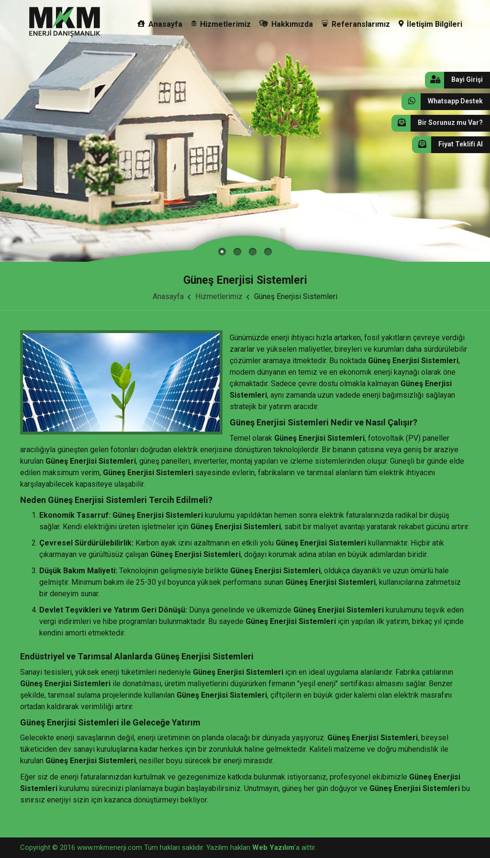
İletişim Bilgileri (431, 24)
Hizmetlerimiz (221, 24)
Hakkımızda (286, 24)
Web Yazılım (273, 847)
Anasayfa (159, 24)
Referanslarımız (356, 24)
